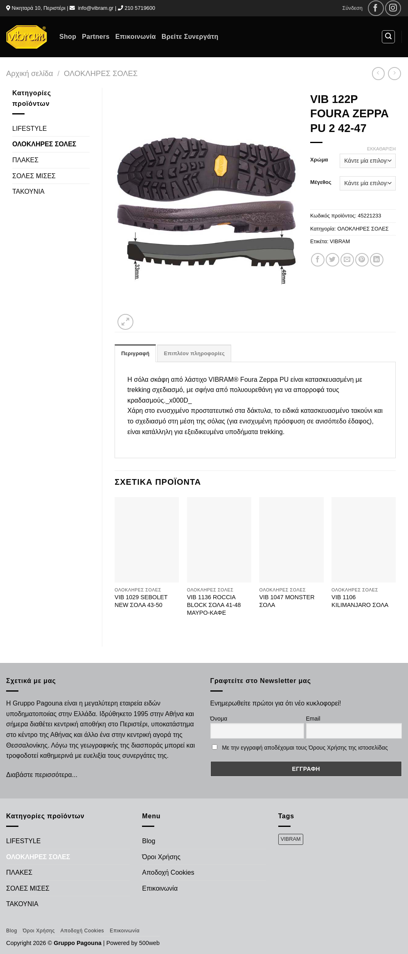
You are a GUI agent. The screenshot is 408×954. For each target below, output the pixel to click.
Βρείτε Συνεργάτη (190, 36)
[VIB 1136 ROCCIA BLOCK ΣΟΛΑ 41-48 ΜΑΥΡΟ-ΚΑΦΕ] (219, 539)
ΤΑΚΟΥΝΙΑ (28, 191)
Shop (67, 36)
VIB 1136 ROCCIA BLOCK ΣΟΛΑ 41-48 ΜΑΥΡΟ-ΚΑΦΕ (214, 605)
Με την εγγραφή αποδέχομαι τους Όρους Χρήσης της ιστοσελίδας (305, 747)
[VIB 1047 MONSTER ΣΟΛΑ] (291, 539)
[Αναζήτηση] (388, 36)
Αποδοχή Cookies (168, 872)
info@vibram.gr (95, 8)
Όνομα (219, 718)
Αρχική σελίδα (29, 73)
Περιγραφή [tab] (135, 353)
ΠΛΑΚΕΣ (25, 160)
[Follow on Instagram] (393, 8)
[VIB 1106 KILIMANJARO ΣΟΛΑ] (363, 539)
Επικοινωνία (135, 36)
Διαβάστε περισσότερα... (41, 774)
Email (313, 718)
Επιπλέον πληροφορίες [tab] (194, 353)
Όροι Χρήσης (161, 856)
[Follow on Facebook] (376, 8)
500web (149, 943)
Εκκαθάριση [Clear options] (381, 148)
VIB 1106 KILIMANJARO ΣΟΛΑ (359, 601)
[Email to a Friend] (347, 259)
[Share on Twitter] (332, 259)
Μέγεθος (320, 182)
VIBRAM (340, 241)
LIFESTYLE (29, 128)
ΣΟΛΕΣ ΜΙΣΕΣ (34, 175)
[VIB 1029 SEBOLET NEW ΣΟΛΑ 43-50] (147, 539)
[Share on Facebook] (318, 259)
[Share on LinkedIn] (376, 259)
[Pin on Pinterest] (362, 259)
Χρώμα (319, 160)
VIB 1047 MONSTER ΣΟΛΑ (286, 601)
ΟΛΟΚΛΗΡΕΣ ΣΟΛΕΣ (101, 73)
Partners (95, 36)
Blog (148, 841)
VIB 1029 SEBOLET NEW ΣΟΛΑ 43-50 (141, 601)
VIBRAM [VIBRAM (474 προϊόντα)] (291, 839)
